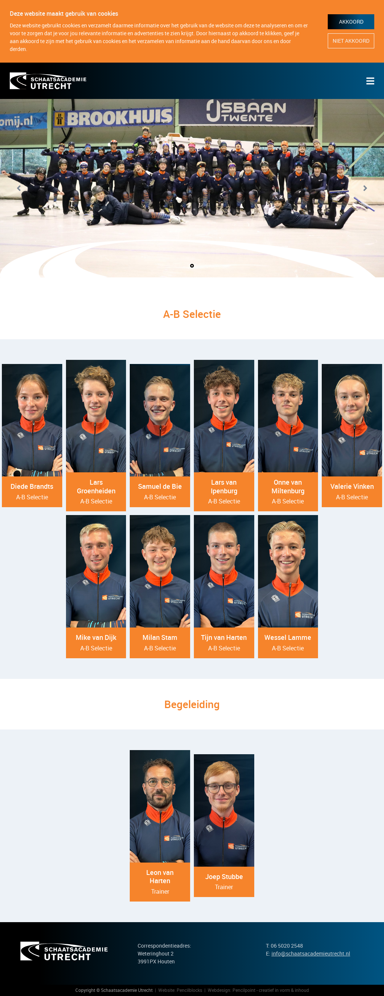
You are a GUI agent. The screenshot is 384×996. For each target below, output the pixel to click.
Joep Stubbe (224, 876)
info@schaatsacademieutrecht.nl (311, 953)
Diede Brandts (31, 486)
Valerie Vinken (352, 486)
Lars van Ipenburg (224, 486)
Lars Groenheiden (96, 486)
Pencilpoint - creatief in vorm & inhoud (270, 990)
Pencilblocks (189, 990)
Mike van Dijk (96, 637)
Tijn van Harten (224, 637)
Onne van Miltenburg (288, 486)
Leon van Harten (160, 876)
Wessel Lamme (287, 637)
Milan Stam (159, 637)
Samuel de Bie (160, 486)
